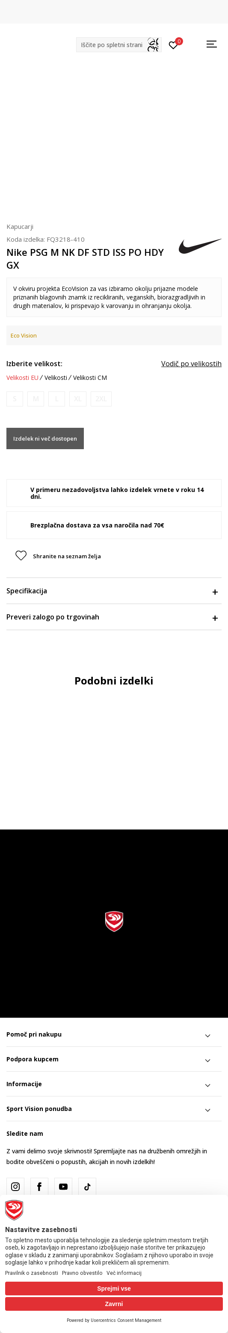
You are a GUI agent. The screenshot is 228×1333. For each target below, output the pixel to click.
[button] (119, 44)
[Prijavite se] (173, 44)
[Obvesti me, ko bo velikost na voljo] (14, 398)
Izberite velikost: (34, 363)
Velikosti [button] (55, 377)
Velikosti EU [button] (22, 377)
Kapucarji (19, 226)
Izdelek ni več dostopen (45, 438)
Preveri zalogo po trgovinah (111, 617)
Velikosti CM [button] (90, 377)
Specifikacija (111, 590)
